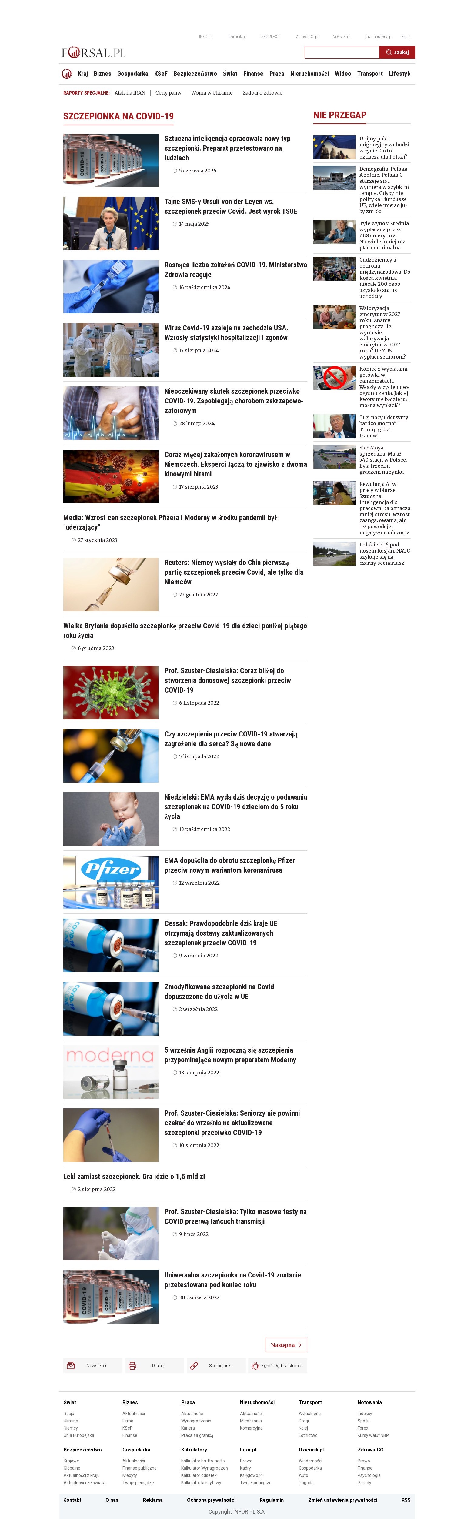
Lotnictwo (308, 1435)
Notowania (370, 1402)
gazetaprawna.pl (378, 36)
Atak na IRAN (130, 93)
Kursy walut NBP (373, 1435)
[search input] (342, 52)
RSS (406, 1500)
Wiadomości (310, 1460)
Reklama (153, 1500)
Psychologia (369, 1475)
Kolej (303, 1428)
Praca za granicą (197, 1435)
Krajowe (71, 1460)
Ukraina (71, 1420)
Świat (70, 1402)
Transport (310, 1402)
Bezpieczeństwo (83, 1450)
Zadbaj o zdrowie (262, 93)
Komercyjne (251, 1428)
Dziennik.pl (311, 1450)
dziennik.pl (237, 36)
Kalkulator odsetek (199, 1475)
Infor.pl (248, 1450)
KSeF (127, 1428)
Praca (188, 1402)
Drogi (304, 1420)
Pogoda (306, 1482)
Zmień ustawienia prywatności (342, 1500)
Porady (364, 1482)
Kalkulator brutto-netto (203, 1460)
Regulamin (272, 1500)
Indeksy (365, 1413)
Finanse (129, 1435)
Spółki (363, 1420)
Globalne (72, 1468)
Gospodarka (136, 1450)
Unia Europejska (79, 1435)
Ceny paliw (168, 93)
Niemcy (71, 1428)
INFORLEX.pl (270, 36)
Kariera (188, 1428)
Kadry (245, 1468)
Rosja (69, 1413)
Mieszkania (251, 1420)
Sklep (405, 36)
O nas (111, 1500)
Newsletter (341, 36)
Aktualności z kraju (82, 1475)
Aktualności (133, 1413)
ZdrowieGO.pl (307, 36)
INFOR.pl (206, 36)
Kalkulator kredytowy (201, 1482)
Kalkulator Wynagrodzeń (204, 1468)
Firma (127, 1420)
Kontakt (72, 1500)
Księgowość (251, 1475)
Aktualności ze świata (84, 1482)
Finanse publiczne (139, 1468)
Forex (363, 1428)
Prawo (246, 1460)
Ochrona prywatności (211, 1500)
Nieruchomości (257, 1402)
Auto (303, 1475)
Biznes (130, 1402)
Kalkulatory (194, 1450)
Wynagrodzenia (196, 1420)
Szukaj (397, 52)
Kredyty (129, 1475)
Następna (286, 1345)
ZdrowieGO (371, 1450)
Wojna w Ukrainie (212, 93)
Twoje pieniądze (138, 1482)
